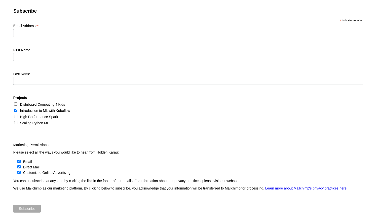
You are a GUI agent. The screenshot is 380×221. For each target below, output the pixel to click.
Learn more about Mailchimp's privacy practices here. (306, 188)
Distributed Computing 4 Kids (42, 104)
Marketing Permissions (30, 145)
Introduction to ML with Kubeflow (45, 111)
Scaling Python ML (34, 123)
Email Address (25, 26)
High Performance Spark (39, 117)
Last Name (21, 74)
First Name (21, 50)
